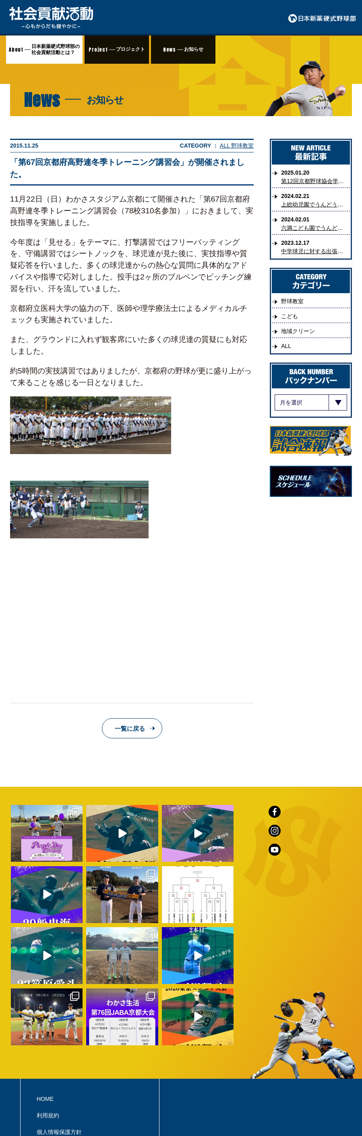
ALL (225, 145)
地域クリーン (298, 331)
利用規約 (48, 1059)
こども (289, 316)
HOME (45, 1043)
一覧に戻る (130, 728)
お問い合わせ (53, 1092)
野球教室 (242, 145)
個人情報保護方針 (59, 1076)
